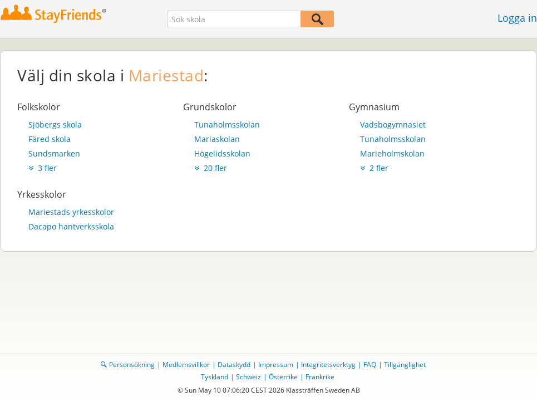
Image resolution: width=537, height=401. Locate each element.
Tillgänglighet (405, 364)
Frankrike (320, 377)
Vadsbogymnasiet (393, 124)
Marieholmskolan (392, 153)
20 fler (210, 168)
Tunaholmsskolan (227, 124)
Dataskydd (234, 364)
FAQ (369, 364)
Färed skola (49, 139)
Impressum (275, 364)
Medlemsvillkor (186, 364)
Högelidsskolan (222, 153)
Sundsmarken (54, 153)
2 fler (374, 168)
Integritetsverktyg (328, 364)
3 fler (42, 168)
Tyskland (214, 377)
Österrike (283, 377)
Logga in (517, 18)
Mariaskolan (217, 139)
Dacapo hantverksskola (71, 226)
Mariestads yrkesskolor (71, 212)
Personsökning (132, 364)
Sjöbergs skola (55, 124)
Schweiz (248, 377)
